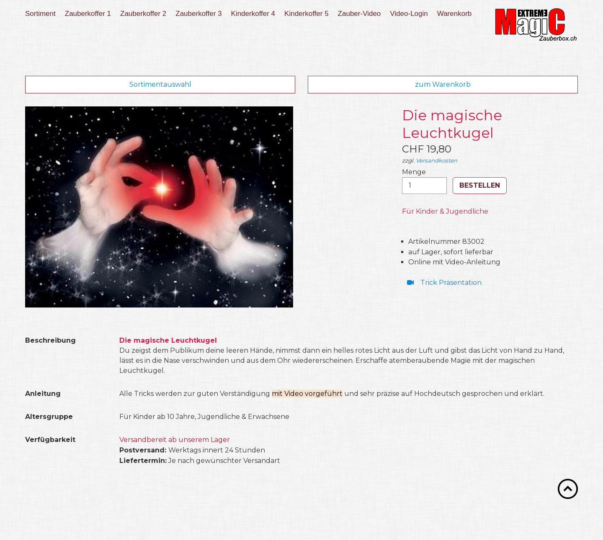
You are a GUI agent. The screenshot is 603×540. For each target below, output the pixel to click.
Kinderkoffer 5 (306, 14)
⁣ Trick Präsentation (443, 283)
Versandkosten (436, 160)
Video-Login (409, 14)
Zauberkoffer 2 (143, 14)
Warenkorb (454, 14)
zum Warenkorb (443, 84)
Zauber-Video (359, 14)
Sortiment (40, 14)
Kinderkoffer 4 (253, 14)
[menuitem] (43, 14)
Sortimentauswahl (160, 84)
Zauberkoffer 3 (198, 14)
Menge (424, 181)
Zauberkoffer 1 (88, 14)
